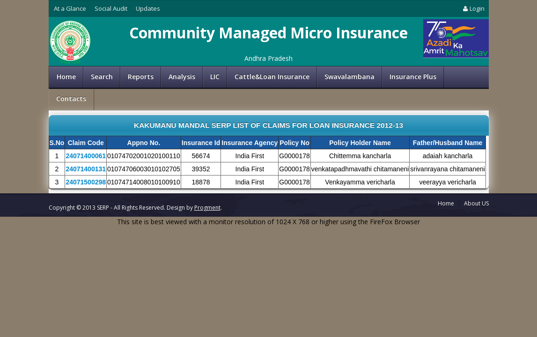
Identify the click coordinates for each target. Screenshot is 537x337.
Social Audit (111, 8)
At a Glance (70, 8)
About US (476, 203)
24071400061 (86, 156)
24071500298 (86, 182)
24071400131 (86, 169)
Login (473, 8)
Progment (207, 208)
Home (66, 76)
